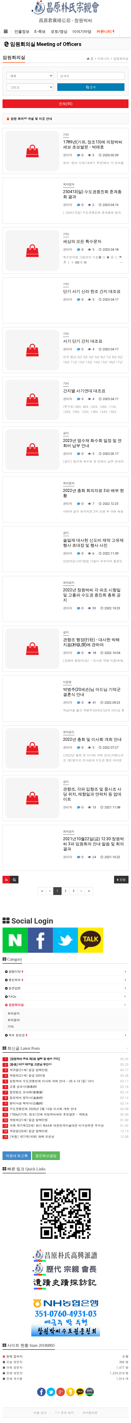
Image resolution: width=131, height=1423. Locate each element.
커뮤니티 (105, 31)
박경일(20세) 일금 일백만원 (25, 1131)
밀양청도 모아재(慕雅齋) (23, 1092)
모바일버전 (90, 1412)
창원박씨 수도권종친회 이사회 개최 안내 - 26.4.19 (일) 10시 (48, 1081)
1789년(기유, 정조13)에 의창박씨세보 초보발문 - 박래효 (45, 1114)
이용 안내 (39, 1412)
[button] (6, 879)
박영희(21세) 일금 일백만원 (25, 1120)
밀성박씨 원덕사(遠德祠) (23, 1097)
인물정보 (22, 31)
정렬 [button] (121, 879)
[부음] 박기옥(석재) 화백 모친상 (28, 1136)
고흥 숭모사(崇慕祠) (20, 1086)
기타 (11, 1026)
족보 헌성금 (16, 1035)
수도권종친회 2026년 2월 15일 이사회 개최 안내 (39, 1108)
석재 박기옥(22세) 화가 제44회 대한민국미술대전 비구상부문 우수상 (53, 1125)
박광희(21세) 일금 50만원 (24, 1075)
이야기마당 (81, 31)
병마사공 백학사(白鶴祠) (23, 1103)
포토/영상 (59, 31)
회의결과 (14, 1020)
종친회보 (14, 980)
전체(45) (65, 104)
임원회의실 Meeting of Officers (43, 44)
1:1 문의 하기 (64, 1412)
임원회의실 (14, 1005)
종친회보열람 (46, 1156)
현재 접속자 (14, 1356)
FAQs (10, 996)
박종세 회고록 (17, 1156)
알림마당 (14, 971)
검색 (91, 87)
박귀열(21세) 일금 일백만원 (25, 1070)
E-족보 (40, 31)
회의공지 (14, 1013)
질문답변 (13, 988)
